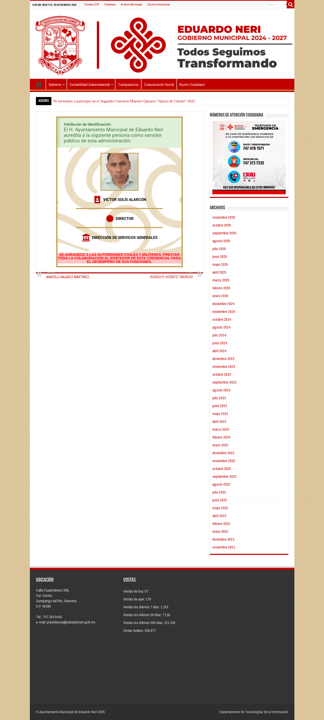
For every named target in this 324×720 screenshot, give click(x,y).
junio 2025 (219, 256)
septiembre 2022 (224, 476)
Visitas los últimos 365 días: (143, 622)
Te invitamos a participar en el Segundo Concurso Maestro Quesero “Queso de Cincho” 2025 (124, 101)
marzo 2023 (220, 429)
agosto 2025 (221, 240)
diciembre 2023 (223, 358)
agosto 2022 (221, 484)
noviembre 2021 (223, 547)
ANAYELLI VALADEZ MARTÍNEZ (72, 275)
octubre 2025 (221, 225)
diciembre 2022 (223, 453)
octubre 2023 (221, 374)
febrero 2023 (221, 437)
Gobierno (55, 84)
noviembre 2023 (223, 366)
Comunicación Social (159, 84)
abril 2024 (219, 350)
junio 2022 (219, 500)
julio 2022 (219, 492)
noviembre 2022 (223, 460)
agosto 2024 (221, 327)
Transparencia (128, 84)
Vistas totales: (134, 630)
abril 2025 (219, 272)
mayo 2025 (220, 264)
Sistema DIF (91, 5)
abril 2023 (219, 421)
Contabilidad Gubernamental (90, 84)
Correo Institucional (158, 5)
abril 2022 (219, 515)
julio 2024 (219, 335)
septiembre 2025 (224, 233)
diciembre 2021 (223, 539)
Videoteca (110, 5)
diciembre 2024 (223, 303)
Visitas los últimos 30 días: (142, 614)
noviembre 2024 (223, 311)
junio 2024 (219, 343)
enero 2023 (220, 445)
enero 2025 (220, 295)
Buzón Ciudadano (192, 84)
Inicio (39, 84)
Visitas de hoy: (134, 591)
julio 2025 (219, 248)
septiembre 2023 (224, 382)
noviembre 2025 (223, 217)
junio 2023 (219, 405)
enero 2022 (220, 531)
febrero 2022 (221, 523)
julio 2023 (219, 398)
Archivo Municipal (131, 5)
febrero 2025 (221, 288)
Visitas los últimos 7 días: (141, 607)
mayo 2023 (220, 413)
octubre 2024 (221, 319)
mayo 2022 (220, 507)
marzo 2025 (220, 280)
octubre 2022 (221, 468)
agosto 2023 (221, 390)
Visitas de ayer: (134, 599)
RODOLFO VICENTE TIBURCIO (167, 275)
